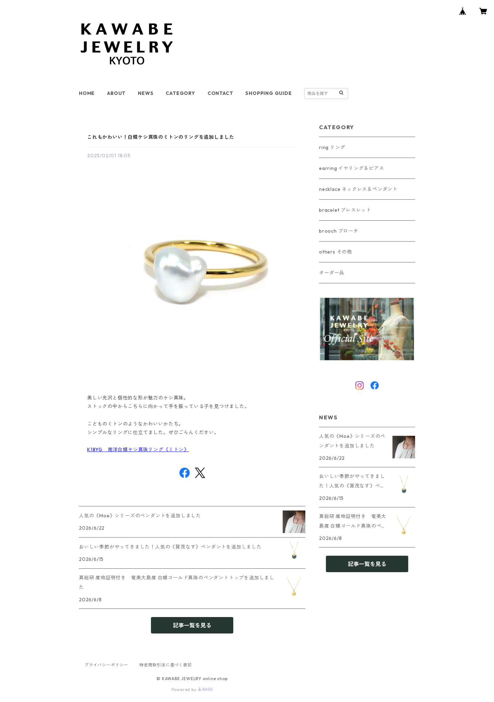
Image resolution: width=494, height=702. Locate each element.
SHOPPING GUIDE (268, 93)
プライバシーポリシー (106, 664)
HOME (87, 93)
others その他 (335, 252)
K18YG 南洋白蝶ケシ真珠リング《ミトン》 (138, 449)
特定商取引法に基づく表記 (165, 664)
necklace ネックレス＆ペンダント (358, 189)
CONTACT (220, 93)
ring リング (332, 147)
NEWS (145, 93)
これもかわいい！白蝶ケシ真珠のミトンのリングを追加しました (160, 137)
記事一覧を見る (192, 625)
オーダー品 (331, 273)
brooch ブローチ (338, 231)
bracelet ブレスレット (345, 210)
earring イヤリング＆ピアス (351, 168)
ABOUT (116, 93)
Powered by (192, 689)
